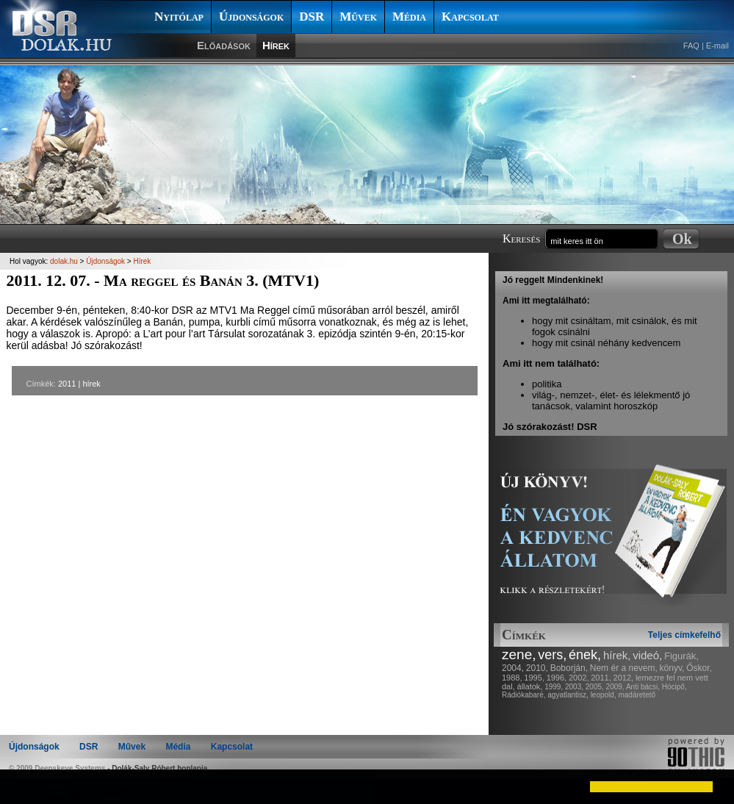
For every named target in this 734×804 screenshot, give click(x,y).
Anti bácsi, (643, 687)
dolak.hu (64, 261)
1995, (534, 677)
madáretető (636, 695)
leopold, (603, 695)
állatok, (530, 686)
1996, (557, 677)
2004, (513, 668)
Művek (358, 17)
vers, (552, 654)
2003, (574, 687)
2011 (67, 383)
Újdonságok (251, 17)
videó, (647, 655)
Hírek (275, 45)
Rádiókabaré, (523, 695)
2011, (601, 677)
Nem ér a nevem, (624, 668)
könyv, (672, 668)
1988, (512, 677)
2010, (537, 668)
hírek (91, 383)
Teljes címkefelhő (684, 635)
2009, (615, 687)
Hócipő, (674, 687)
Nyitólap (179, 17)
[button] (23, 786)
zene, (519, 654)
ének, (585, 654)
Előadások (224, 45)
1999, (553, 687)
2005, (595, 687)
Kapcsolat (470, 17)
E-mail (717, 45)
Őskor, (699, 668)
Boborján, (569, 668)
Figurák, (681, 655)
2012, (624, 677)
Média (409, 17)
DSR (311, 17)
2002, (579, 677)
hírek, (617, 655)
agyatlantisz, (568, 695)
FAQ (691, 45)
